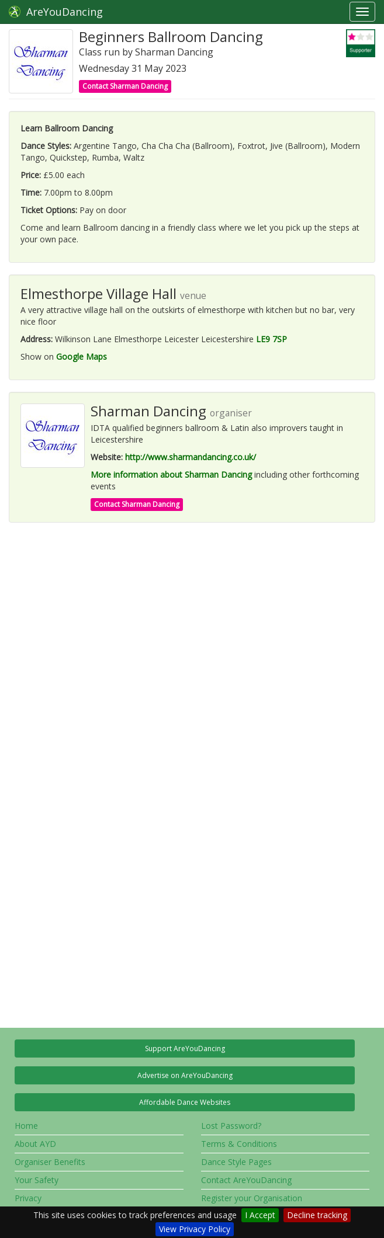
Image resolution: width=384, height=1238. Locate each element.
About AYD (35, 1143)
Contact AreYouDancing (246, 1179)
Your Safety (36, 1179)
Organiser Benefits (50, 1161)
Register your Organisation (251, 1198)
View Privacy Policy (194, 1228)
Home (26, 1125)
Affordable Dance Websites (184, 1102)
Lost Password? (231, 1125)
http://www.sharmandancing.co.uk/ (190, 456)
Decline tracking (317, 1214)
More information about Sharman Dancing (171, 474)
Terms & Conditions (239, 1143)
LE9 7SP (271, 339)
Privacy (28, 1198)
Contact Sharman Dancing (125, 86)
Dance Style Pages (236, 1161)
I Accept (260, 1214)
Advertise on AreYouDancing (185, 1075)
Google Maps (81, 356)
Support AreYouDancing (185, 1048)
